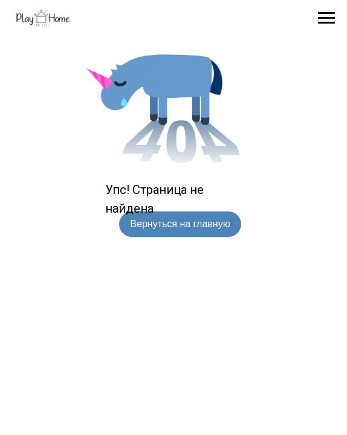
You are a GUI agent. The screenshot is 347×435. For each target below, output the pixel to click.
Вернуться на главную (180, 224)
